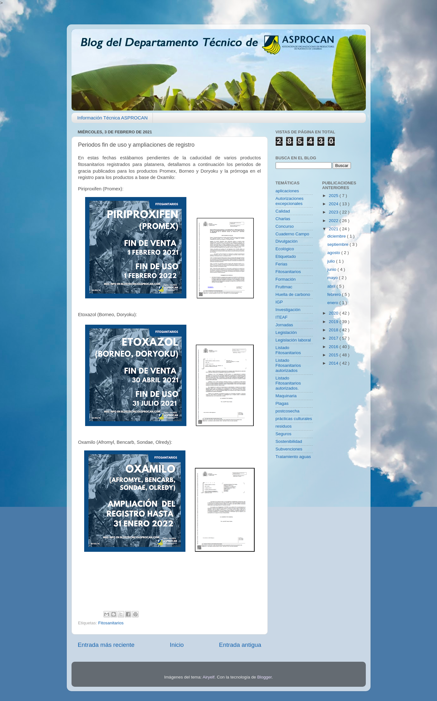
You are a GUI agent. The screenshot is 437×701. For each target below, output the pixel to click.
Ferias (282, 264)
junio (332, 269)
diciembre (337, 236)
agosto (334, 252)
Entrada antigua (240, 644)
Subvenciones (289, 449)
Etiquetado (286, 256)
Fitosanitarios (110, 623)
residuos (284, 426)
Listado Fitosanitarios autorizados (288, 365)
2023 (334, 212)
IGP (279, 302)
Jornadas (284, 324)
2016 (334, 346)
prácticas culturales (294, 418)
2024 (334, 203)
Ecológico (285, 248)
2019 (334, 321)
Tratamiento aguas (293, 456)
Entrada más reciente (106, 644)
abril (331, 286)
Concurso (285, 226)
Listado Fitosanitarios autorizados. (288, 383)
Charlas (283, 218)
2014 (334, 363)
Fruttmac (284, 286)
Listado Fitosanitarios (288, 350)
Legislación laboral (293, 340)
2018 (334, 330)
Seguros (283, 433)
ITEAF (282, 317)
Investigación (288, 309)
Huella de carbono (293, 294)
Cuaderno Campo (292, 234)
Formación (286, 279)
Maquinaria (286, 395)
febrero (334, 294)
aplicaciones (287, 190)
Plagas (282, 403)
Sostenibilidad (289, 441)
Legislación (286, 332)
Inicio (177, 644)
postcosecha (288, 411)
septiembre (338, 244)
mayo (333, 277)
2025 (334, 195)
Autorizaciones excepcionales (290, 201)
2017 (334, 338)
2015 (334, 355)
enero (333, 302)
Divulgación (287, 241)
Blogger (264, 677)
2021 (334, 228)
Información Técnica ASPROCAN (112, 117)
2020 (334, 313)
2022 (334, 220)
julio (331, 261)
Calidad (283, 211)
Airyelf (209, 677)
